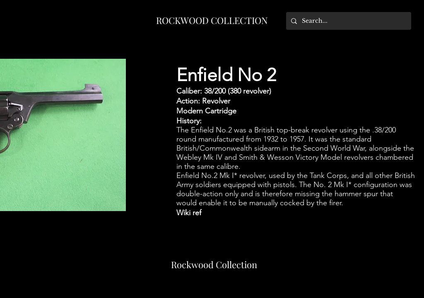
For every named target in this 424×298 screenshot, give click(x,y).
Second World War (334, 148)
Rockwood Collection (214, 264)
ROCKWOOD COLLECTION (212, 20)
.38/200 (384, 130)
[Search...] (348, 21)
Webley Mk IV (199, 157)
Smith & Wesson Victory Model (290, 157)
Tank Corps (328, 175)
